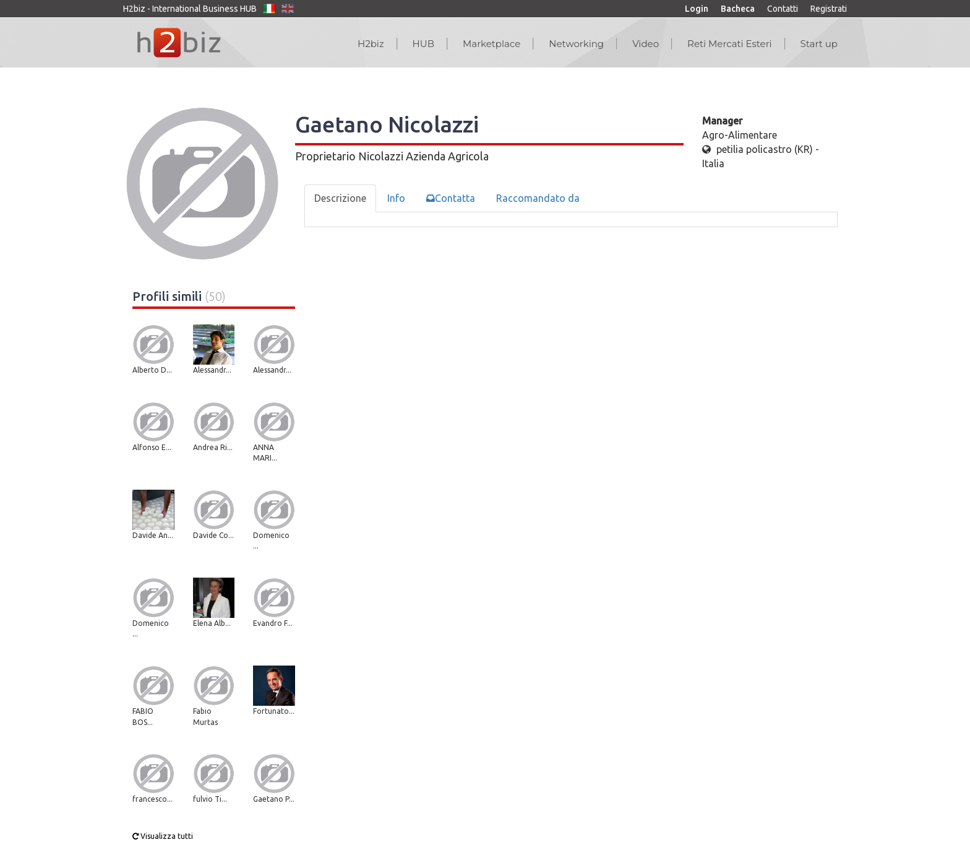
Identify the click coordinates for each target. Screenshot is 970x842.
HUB (423, 44)
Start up (819, 44)
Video (645, 44)
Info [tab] (396, 198)
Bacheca (738, 9)
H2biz (371, 44)
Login (696, 9)
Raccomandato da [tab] (538, 198)
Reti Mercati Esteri (729, 44)
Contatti (782, 9)
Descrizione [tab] (340, 198)
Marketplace (491, 44)
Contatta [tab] (450, 198)
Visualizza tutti (162, 836)
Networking (576, 44)
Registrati (828, 9)
